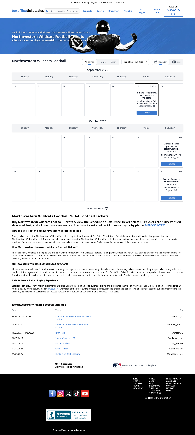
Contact (170, 385)
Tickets (146, 112)
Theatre (136, 385)
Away (113, 62)
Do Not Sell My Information (158, 397)
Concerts (137, 383)
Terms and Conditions (155, 391)
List (176, 62)
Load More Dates (97, 208)
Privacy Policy (173, 378)
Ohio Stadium (61, 348)
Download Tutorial (154, 386)
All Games (89, 63)
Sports (135, 380)
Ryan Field (60, 332)
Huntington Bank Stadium (67, 353)
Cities (152, 378)
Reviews (170, 388)
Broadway (137, 388)
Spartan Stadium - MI (65, 337)
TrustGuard (53, 288)
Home (103, 62)
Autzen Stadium (62, 342)
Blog (168, 390)
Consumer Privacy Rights (173, 381)
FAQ (151, 383)
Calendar (160, 63)
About (152, 380)
